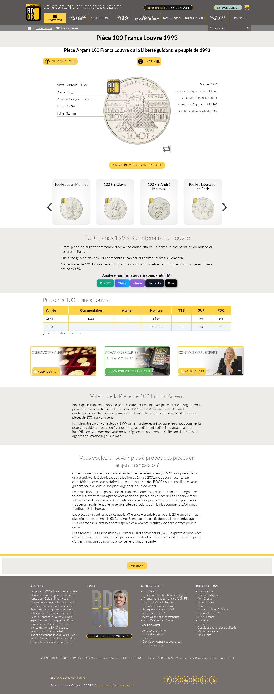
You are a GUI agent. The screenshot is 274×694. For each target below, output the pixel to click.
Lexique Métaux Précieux (213, 609)
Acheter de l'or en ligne (128, 371)
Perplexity (155, 283)
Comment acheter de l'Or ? (158, 606)
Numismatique (63, 61)
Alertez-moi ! (46, 371)
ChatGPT (105, 283)
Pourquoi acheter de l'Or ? (158, 609)
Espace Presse (206, 602)
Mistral (122, 283)
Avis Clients (205, 598)
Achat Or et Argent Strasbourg (160, 616)
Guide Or (203, 620)
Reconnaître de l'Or (154, 613)
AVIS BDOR (137, 566)
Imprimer (152, 61)
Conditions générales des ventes (162, 641)
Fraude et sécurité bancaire (159, 602)
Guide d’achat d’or (153, 634)
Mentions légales (208, 631)
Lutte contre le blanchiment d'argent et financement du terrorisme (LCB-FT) (164, 596)
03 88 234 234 (177, 7)
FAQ (200, 606)
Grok (171, 283)
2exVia (60, 677)
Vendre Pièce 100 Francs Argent (137, 165)
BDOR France (206, 616)
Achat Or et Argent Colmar (158, 620)
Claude (137, 283)
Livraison (147, 638)
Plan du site (204, 635)
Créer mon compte (153, 645)
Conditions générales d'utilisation (218, 627)
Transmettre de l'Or (209, 613)
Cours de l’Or (206, 591)
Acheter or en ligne (154, 630)
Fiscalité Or (149, 591)
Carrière (203, 624)
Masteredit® (78, 677)
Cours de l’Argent (208, 595)
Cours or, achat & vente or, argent (114, 685)
